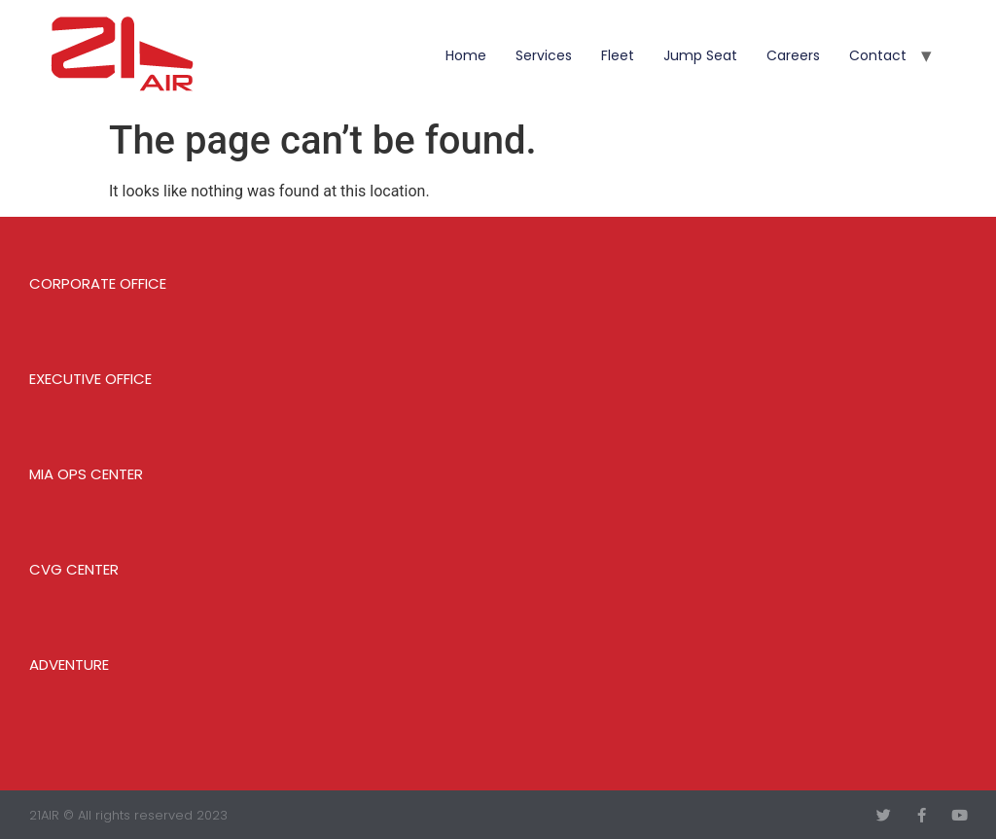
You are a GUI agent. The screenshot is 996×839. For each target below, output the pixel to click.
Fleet (617, 55)
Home (465, 55)
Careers (793, 55)
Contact (878, 55)
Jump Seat (700, 55)
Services (544, 55)
